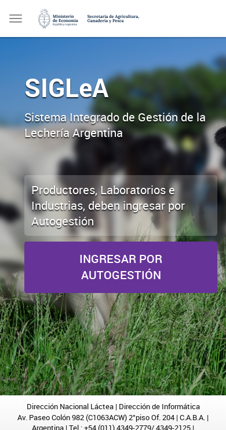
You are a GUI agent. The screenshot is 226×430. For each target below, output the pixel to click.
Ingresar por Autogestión (120, 267)
